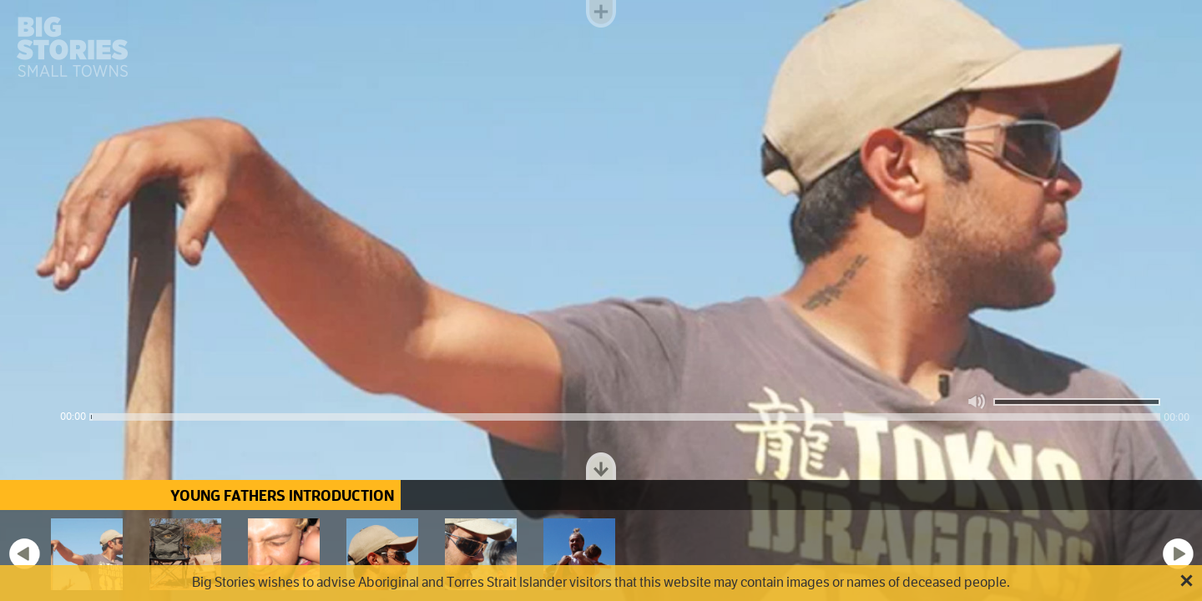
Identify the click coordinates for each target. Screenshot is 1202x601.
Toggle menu (601, 14)
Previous (24, 553)
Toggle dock (601, 466)
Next (1178, 553)
